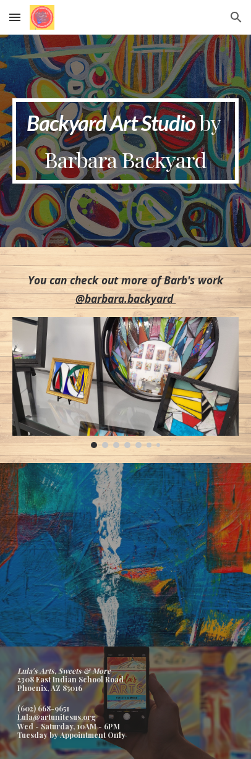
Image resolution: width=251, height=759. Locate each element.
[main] (125, 141)
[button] (15, 17)
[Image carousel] (125, 382)
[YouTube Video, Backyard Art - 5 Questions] (125, 555)
